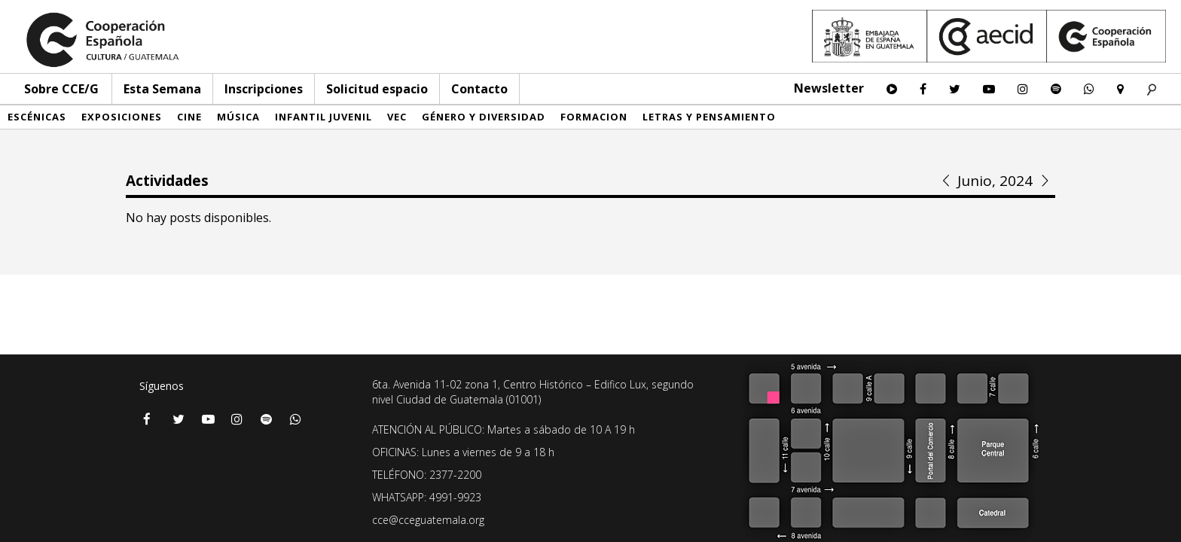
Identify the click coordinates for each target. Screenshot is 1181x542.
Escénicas (37, 116)
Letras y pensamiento (709, 116)
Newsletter (829, 88)
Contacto (479, 89)
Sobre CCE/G (61, 89)
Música (238, 116)
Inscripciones (263, 89)
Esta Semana (162, 89)
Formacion (593, 116)
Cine (189, 116)
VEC (397, 116)
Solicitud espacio (377, 89)
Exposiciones (121, 116)
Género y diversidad (483, 116)
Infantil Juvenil (323, 116)
